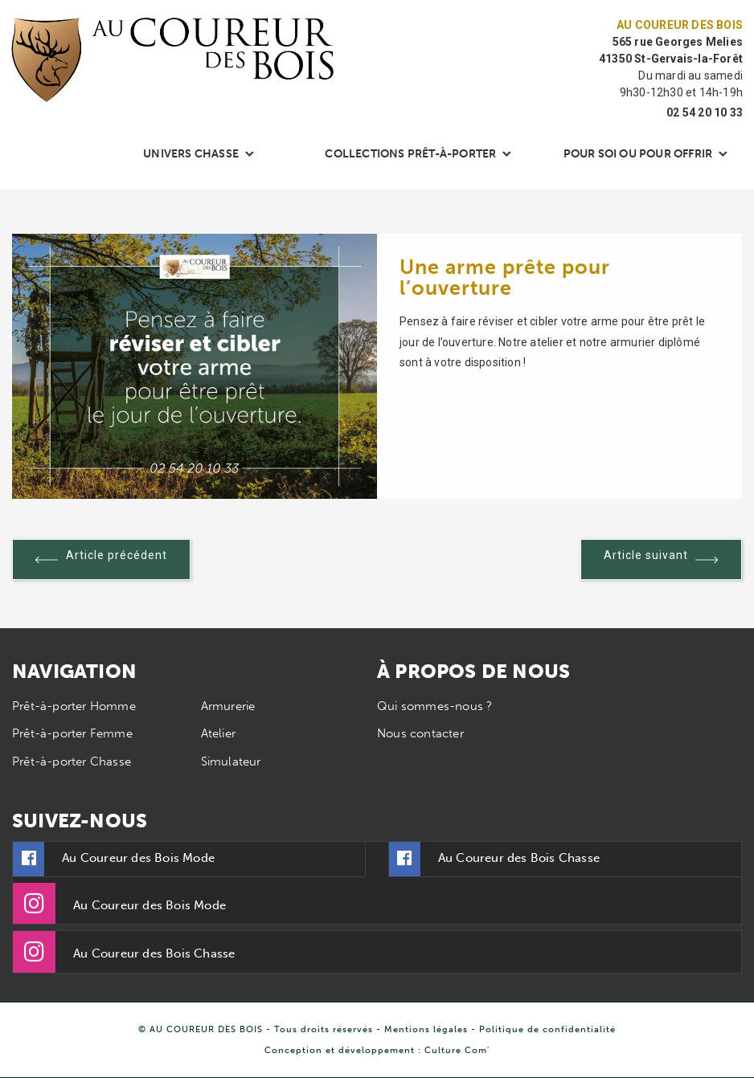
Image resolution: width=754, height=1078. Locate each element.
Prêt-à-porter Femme (72, 733)
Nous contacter (420, 733)
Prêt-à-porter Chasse (71, 761)
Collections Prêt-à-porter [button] (410, 154)
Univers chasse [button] (191, 154)
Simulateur (231, 761)
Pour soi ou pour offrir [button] (638, 154)
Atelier (218, 733)
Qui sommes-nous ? (434, 706)
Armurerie (228, 706)
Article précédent (101, 563)
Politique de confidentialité (547, 1029)
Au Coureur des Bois (680, 24)
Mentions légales (426, 1029)
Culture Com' (457, 1050)
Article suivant (661, 563)
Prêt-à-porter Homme (74, 706)
